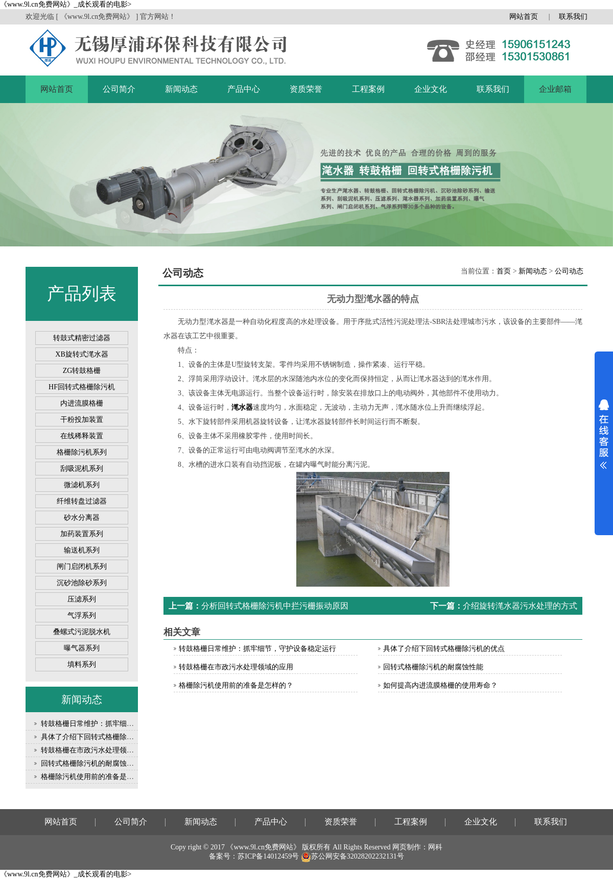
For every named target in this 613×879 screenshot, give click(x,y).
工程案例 (368, 89)
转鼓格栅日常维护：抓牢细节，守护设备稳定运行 (119, 723)
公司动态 (569, 271)
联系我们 (573, 16)
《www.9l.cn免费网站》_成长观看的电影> (65, 4)
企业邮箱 (555, 89)
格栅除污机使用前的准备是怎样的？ (98, 777)
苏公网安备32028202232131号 (352, 856)
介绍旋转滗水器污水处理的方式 (520, 605)
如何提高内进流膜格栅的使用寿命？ (440, 685)
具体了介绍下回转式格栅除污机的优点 (101, 737)
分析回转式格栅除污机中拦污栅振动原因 (274, 605)
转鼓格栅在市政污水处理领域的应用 (98, 750)
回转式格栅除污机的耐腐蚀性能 (91, 763)
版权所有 (316, 847)
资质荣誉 (306, 89)
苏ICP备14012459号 (268, 856)
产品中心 (243, 89)
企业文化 (430, 89)
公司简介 (119, 89)
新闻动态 (181, 89)
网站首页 (523, 16)
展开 (604, 434)
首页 (504, 271)
